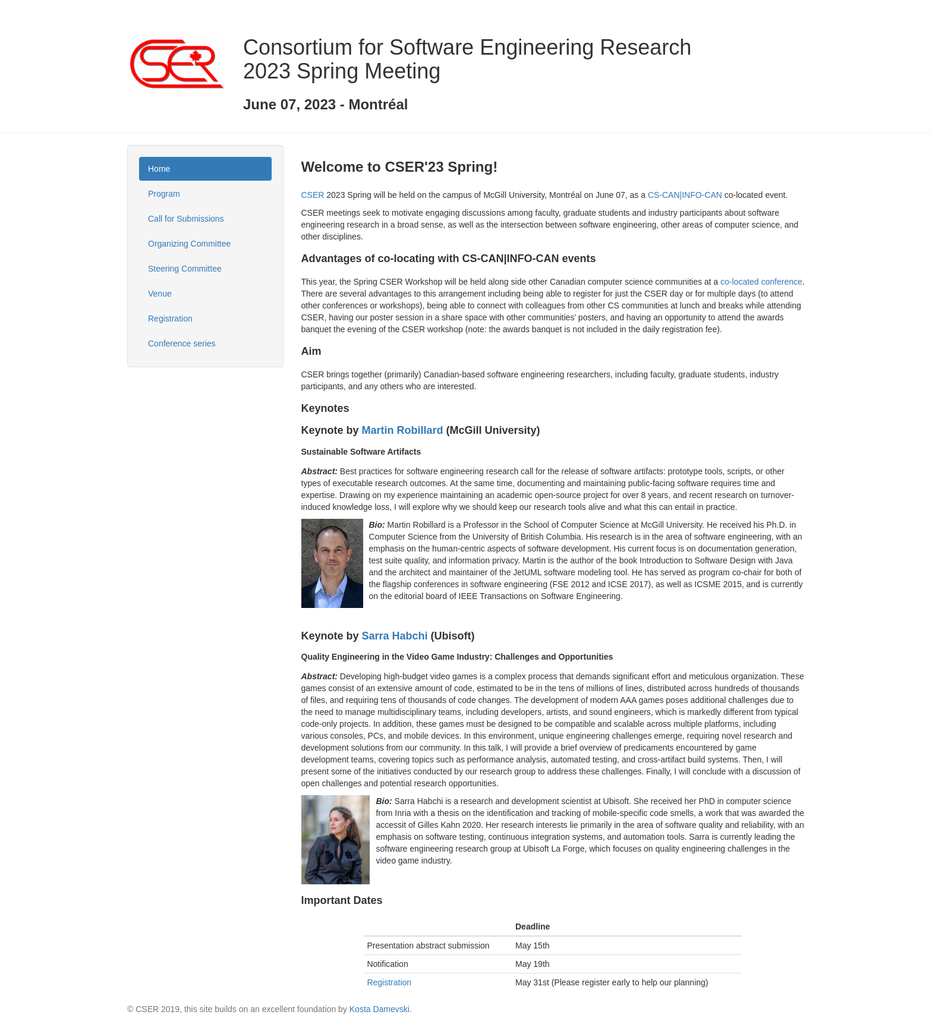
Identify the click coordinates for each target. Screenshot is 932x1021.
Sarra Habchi (395, 636)
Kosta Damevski (380, 1009)
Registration (170, 318)
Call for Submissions (186, 218)
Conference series (182, 343)
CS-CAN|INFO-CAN (685, 195)
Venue (160, 293)
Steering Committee (185, 268)
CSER (313, 195)
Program (164, 193)
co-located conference (761, 281)
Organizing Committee (189, 243)
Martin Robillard (402, 430)
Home (159, 169)
